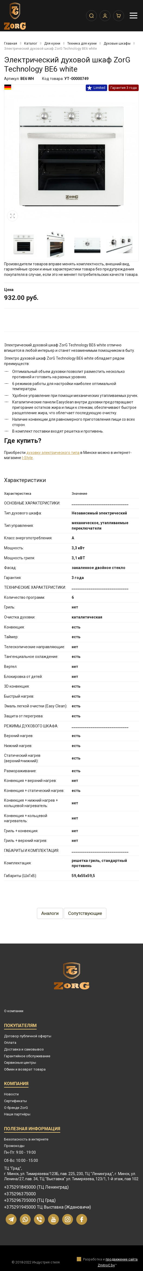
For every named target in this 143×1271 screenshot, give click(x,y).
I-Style (27, 458)
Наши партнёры (17, 1114)
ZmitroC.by (106, 1265)
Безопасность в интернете (26, 1139)
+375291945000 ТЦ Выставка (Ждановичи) (47, 1207)
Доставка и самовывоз (24, 1049)
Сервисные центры (20, 1063)
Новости (11, 1094)
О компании (13, 1011)
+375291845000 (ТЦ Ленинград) (36, 1187)
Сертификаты (15, 1101)
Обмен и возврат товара (25, 1069)
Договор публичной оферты (27, 1036)
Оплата (10, 1043)
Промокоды (14, 1146)
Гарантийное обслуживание (27, 1056)
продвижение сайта (122, 1259)
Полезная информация (32, 1129)
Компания (16, 1084)
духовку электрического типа (53, 452)
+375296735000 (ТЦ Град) (30, 1200)
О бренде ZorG (16, 1108)
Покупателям (20, 1026)
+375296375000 (20, 1194)
